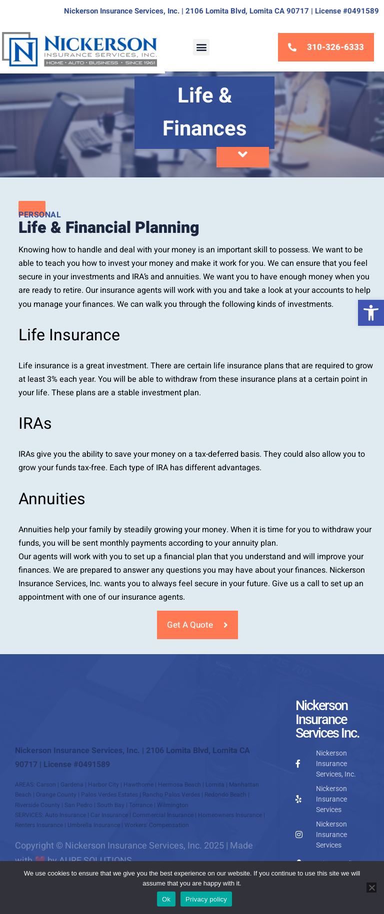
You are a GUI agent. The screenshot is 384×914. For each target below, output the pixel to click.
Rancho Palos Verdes (171, 794)
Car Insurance (109, 815)
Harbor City (103, 784)
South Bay (110, 805)
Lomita (215, 784)
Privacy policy (206, 899)
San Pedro (78, 805)
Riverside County (37, 805)
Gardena (72, 784)
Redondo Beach (225, 794)
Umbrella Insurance (94, 825)
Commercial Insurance (163, 815)
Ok (166, 899)
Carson (46, 784)
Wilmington (172, 805)
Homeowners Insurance (230, 815)
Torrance (140, 805)
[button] (371, 313)
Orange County (56, 794)
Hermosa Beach (179, 784)
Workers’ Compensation (156, 825)
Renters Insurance (39, 825)
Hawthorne (139, 784)
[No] (371, 888)
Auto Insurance (65, 815)
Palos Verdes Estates (109, 794)
